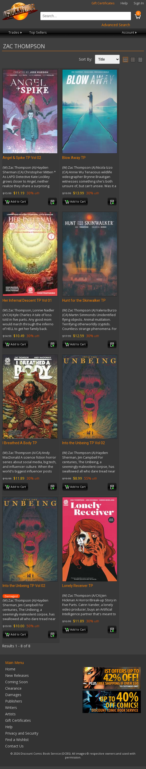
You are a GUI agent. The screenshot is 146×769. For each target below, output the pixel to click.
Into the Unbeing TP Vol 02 (83, 443)
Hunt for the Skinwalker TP (84, 300)
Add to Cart (15, 202)
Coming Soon (16, 681)
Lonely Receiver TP (77, 586)
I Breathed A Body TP (20, 443)
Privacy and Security (21, 733)
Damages (13, 694)
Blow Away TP (74, 158)
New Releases (17, 675)
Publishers (13, 701)
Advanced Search (116, 24)
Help (124, 3)
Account (130, 32)
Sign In (139, 3)
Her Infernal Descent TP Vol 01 (27, 300)
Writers (11, 707)
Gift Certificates (103, 3)
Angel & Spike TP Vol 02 (22, 158)
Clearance (13, 688)
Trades (15, 32)
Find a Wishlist (17, 739)
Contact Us (14, 746)
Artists (10, 713)
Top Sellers (38, 32)
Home (10, 669)
